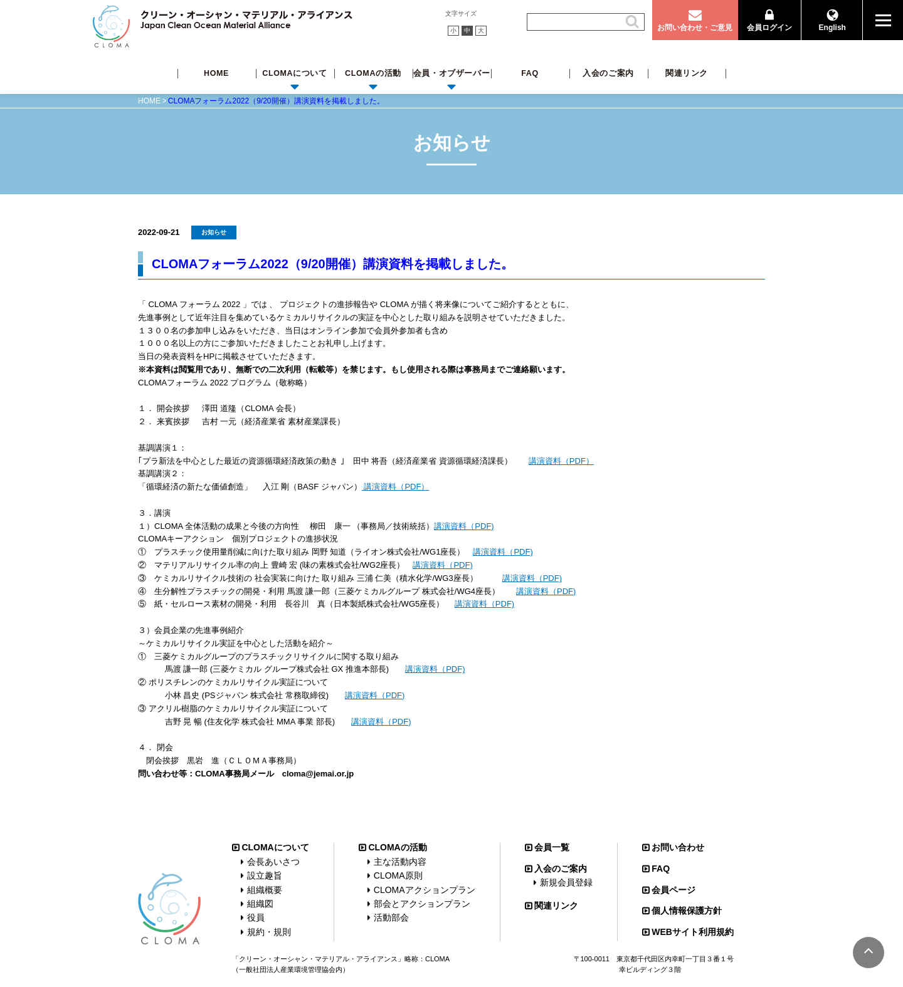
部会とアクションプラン (422, 903)
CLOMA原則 (398, 875)
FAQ (530, 73)
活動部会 (391, 917)
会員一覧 (551, 847)
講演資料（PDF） (561, 461)
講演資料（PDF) (464, 526)
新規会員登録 (566, 882)
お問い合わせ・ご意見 (694, 27)
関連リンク (686, 73)
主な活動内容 (400, 861)
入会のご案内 (608, 73)
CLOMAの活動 (373, 73)
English (832, 27)
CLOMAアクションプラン (424, 889)
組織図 (260, 903)
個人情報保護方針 (687, 910)
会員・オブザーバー (451, 73)
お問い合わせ (678, 847)
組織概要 (264, 889)
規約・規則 (269, 931)
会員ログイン (769, 27)
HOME (216, 73)
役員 (256, 917)
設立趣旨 (264, 875)
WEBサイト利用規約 (693, 931)
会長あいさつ (273, 861)
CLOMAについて (294, 73)
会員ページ (673, 889)
